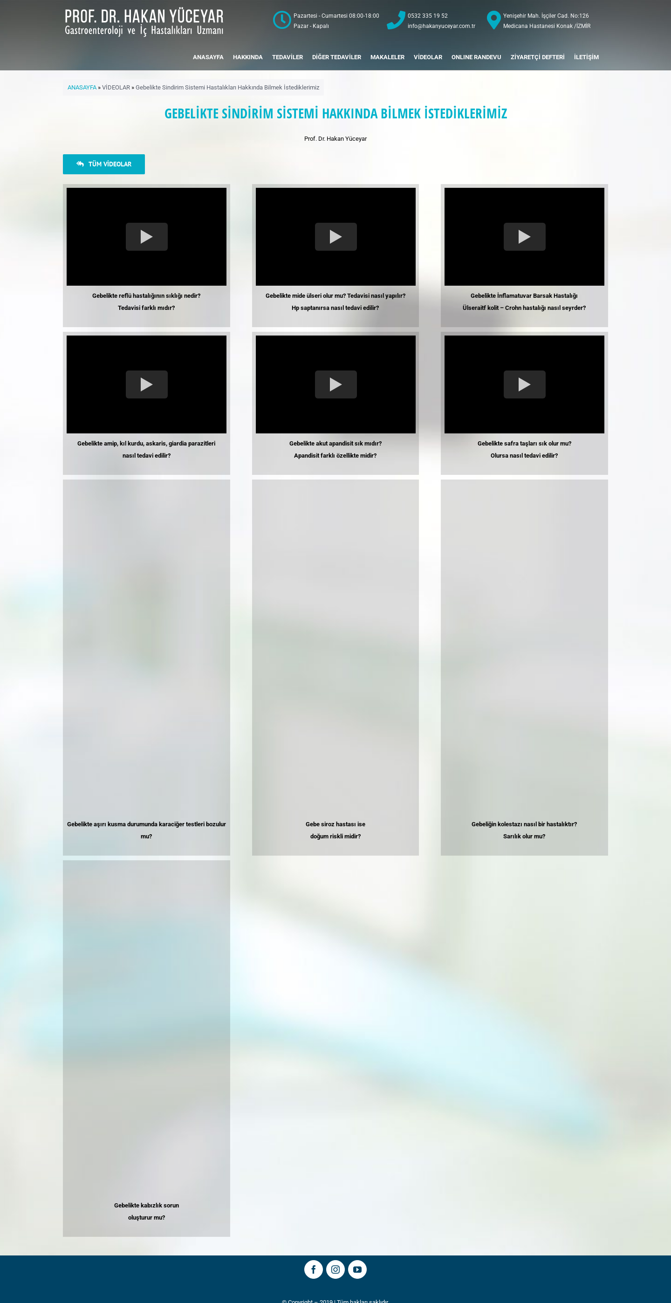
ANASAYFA (82, 87)
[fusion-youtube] (357, 1269)
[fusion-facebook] (313, 1269)
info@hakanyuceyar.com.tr (441, 26)
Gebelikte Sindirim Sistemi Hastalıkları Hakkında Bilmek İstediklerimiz (227, 87)
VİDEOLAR (116, 87)
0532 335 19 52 (428, 16)
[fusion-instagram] (335, 1269)
